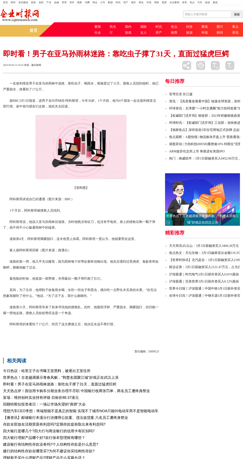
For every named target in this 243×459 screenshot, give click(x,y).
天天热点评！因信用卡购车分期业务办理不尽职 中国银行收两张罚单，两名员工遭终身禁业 (76, 391)
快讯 (118, 2)
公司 (102, 2)
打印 (200, 65)
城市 (133, 2)
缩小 (229, 65)
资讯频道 (23, 2)
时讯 (159, 26)
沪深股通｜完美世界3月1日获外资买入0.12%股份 (204, 281)
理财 (156, 2)
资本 (71, 2)
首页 (5, 2)
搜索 (237, 14)
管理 (64, 2)
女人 (143, 32)
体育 (184, 2)
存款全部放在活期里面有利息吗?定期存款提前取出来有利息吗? (54, 424)
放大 (215, 65)
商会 (95, 2)
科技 (189, 26)
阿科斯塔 (23, 331)
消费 (87, 2)
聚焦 (204, 26)
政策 (33, 2)
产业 (48, 2)
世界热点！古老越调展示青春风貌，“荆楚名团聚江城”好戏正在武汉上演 (60, 378)
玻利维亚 (37, 331)
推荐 (174, 32)
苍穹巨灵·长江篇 (181, 94)
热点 (192, 2)
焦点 (174, 26)
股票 (164, 2)
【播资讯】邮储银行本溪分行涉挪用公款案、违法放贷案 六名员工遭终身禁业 (65, 418)
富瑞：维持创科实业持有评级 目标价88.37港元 (41, 398)
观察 (79, 2)
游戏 (128, 32)
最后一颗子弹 (68, 331)
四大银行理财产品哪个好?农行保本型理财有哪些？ (44, 438)
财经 (13, 2)
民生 (113, 26)
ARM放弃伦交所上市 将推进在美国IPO (197, 151)
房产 (125, 2)
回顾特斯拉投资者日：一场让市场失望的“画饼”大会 (44, 404)
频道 (215, 2)
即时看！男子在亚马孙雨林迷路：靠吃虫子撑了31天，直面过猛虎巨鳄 (59, 384)
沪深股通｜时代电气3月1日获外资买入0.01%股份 (204, 274)
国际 (143, 26)
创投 (41, 2)
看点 (235, 26)
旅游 (207, 2)
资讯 (235, 32)
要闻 (97, 26)
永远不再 (50, 331)
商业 (141, 2)
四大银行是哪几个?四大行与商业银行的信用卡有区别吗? (49, 431)
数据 (110, 2)
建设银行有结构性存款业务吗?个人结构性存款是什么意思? (50, 444)
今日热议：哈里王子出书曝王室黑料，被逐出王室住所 (47, 371)
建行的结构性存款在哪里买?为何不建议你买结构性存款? (49, 451)
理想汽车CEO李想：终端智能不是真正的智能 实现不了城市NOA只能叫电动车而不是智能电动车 (80, 411)
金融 (56, 2)
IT (111, 32)
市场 (148, 2)
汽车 (199, 2)
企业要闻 (174, 2)
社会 (97, 32)
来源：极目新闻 (32, 65)
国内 (128, 26)
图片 (220, 26)
